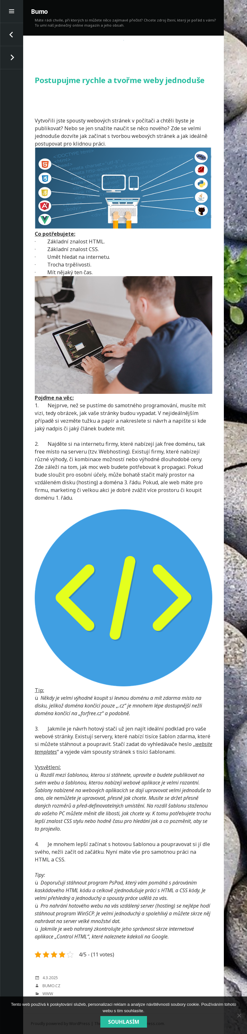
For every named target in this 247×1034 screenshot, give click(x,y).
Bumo (39, 11)
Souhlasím (123, 1021)
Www (47, 993)
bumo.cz (51, 985)
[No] (239, 1015)
